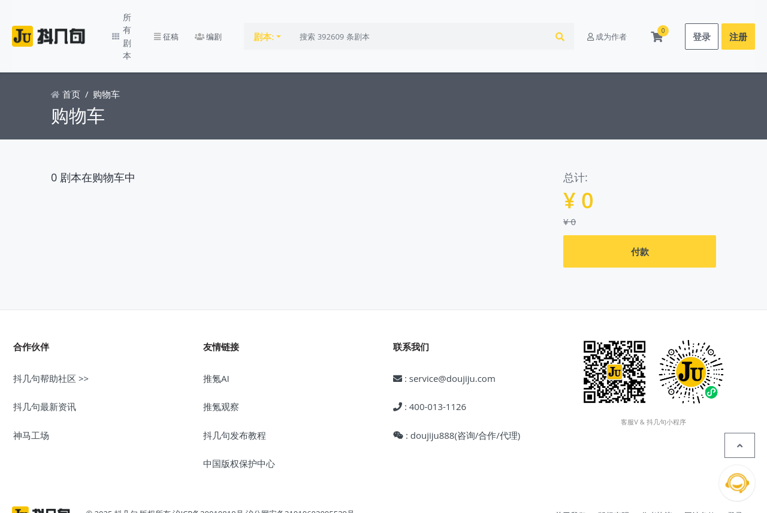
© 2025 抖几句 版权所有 (128, 480)
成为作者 (607, 19)
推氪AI (216, 345)
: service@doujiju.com (444, 345)
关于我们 (570, 481)
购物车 (106, 61)
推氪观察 (221, 373)
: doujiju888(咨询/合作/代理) (456, 402)
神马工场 (31, 402)
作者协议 (656, 481)
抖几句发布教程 (234, 402)
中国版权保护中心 (239, 430)
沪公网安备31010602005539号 (300, 480)
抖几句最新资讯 (44, 373)
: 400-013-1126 (429, 373)
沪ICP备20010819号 (208, 480)
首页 (65, 61)
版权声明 (613, 481)
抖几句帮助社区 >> (51, 345)
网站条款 (699, 481)
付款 (640, 218)
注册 (738, 20)
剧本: (284, 20)
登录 (702, 20)
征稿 (186, 19)
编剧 (228, 19)
